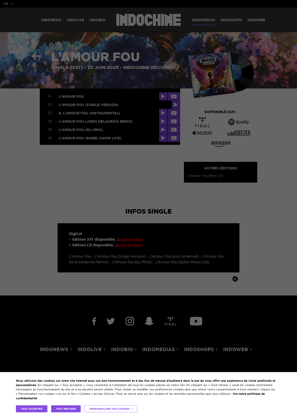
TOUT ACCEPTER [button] (31, 408)
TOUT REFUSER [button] (66, 408)
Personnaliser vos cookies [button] (109, 408)
